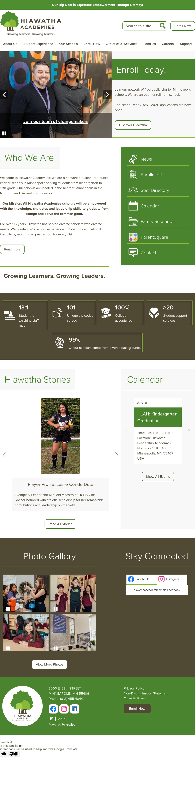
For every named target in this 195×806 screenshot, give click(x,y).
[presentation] (141, 579)
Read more (12, 249)
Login (57, 719)
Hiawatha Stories (37, 379)
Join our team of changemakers (55, 121)
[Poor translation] (14, 754)
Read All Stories (60, 523)
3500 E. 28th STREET (65, 688)
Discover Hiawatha (133, 125)
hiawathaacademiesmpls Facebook (157, 590)
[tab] (141, 580)
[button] (10, 43)
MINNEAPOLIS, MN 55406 (69, 693)
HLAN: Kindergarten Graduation (157, 417)
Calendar (145, 379)
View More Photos (49, 664)
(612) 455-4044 (71, 698)
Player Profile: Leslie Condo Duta (60, 484)
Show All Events (158, 476)
